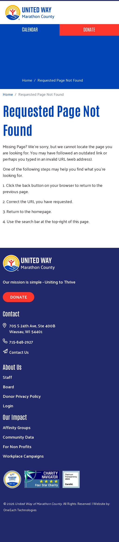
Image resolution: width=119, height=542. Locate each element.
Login (8, 405)
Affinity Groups (17, 427)
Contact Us (19, 352)
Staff (7, 377)
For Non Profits (17, 446)
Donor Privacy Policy (22, 396)
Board (8, 386)
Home (27, 80)
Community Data (18, 436)
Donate (89, 29)
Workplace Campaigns (23, 455)
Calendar (30, 29)
